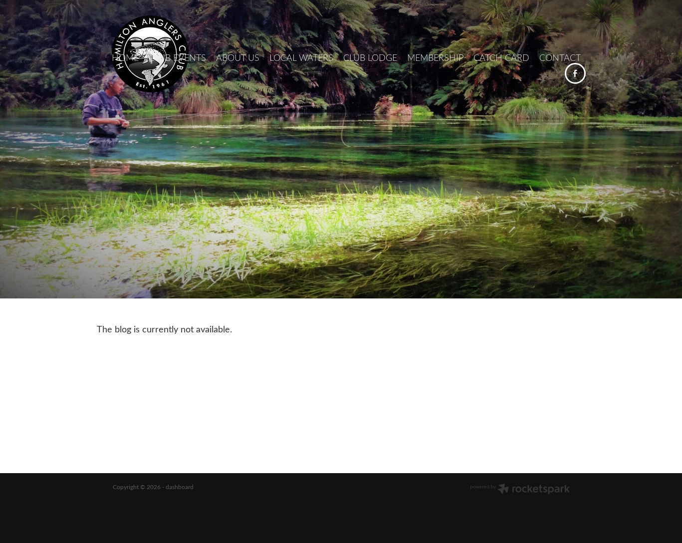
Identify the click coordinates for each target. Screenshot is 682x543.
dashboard (180, 487)
